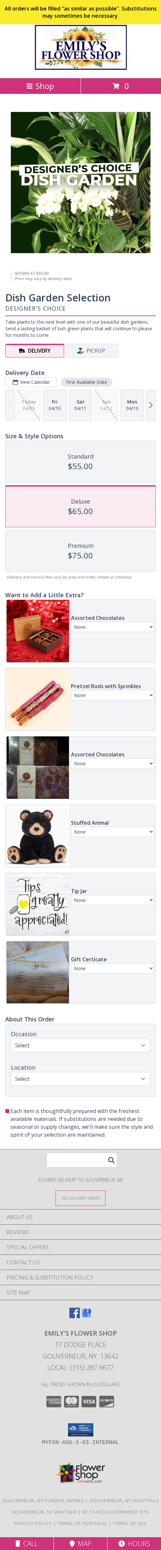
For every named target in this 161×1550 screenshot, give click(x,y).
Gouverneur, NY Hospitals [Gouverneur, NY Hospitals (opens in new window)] (124, 1500)
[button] (80, 1429)
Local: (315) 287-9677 (80, 1367)
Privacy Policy (33, 1523)
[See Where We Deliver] (80, 1198)
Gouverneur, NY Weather (44, 1512)
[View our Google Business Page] (86, 1316)
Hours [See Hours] (134, 1543)
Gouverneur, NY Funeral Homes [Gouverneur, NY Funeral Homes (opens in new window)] (43, 1500)
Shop (40, 85)
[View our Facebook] (74, 1316)
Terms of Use (130, 1523)
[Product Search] (81, 1160)
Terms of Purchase (82, 1523)
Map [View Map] (80, 1543)
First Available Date (86, 382)
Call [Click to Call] (27, 1543)
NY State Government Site (116, 1512)
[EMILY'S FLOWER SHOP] (80, 68)
